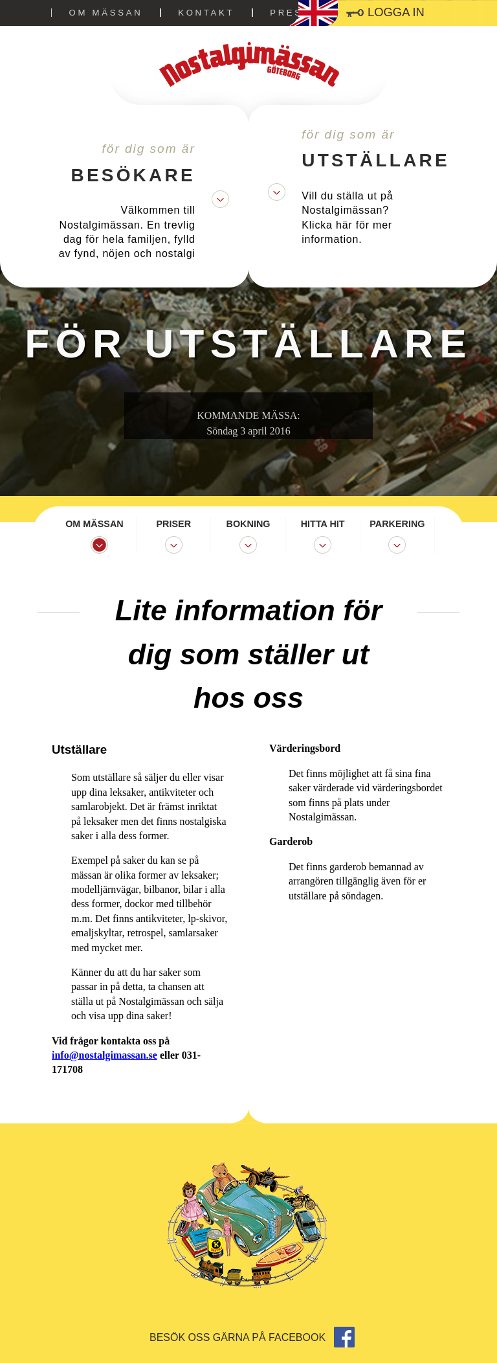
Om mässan (106, 12)
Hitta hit (323, 524)
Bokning (248, 524)
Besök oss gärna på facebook (252, 1337)
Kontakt (206, 12)
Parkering (397, 524)
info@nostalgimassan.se (104, 1055)
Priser (174, 524)
